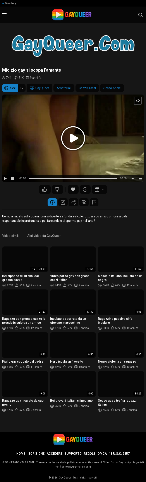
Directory (9, 3)
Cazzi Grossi (87, 88)
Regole (89, 453)
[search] (140, 15)
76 (44, 189)
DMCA (102, 453)
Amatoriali (64, 88)
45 (57, 189)
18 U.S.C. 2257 (119, 453)
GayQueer (39, 88)
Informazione (49, 202)
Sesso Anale (112, 88)
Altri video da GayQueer (44, 236)
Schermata (61, 202)
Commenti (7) (85, 202)
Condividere (73, 202)
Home (20, 453)
